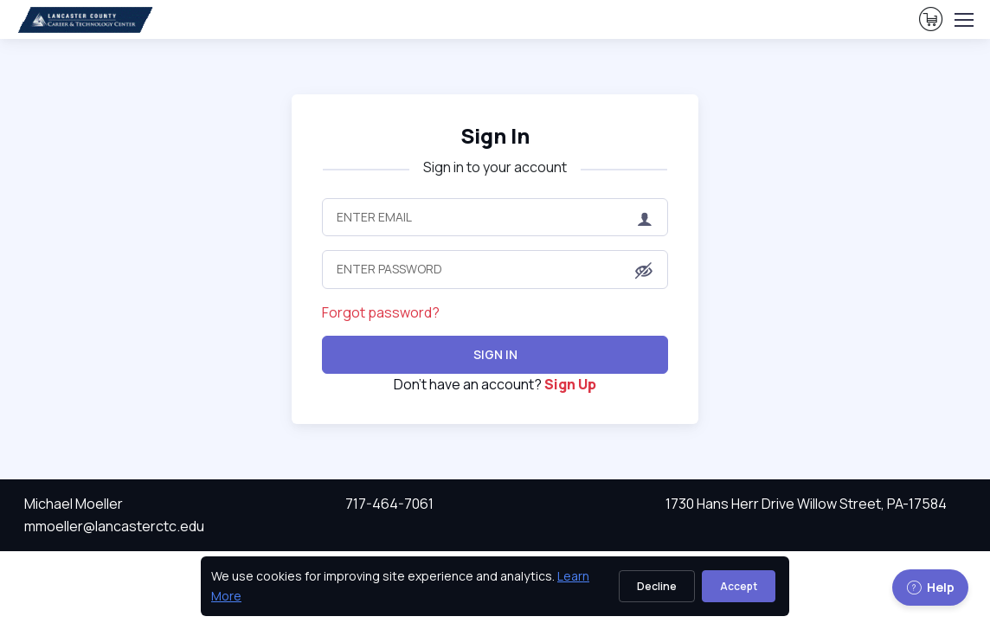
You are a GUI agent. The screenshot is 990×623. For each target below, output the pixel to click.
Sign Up (570, 384)
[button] (643, 270)
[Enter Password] (495, 269)
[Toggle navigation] (963, 19)
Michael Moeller (73, 503)
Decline (657, 586)
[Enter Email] (495, 217)
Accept (738, 586)
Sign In (495, 354)
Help (930, 587)
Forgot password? (381, 312)
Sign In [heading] (495, 136)
